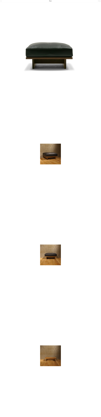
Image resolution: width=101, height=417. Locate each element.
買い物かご (100, 1)
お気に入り (98, 1)
